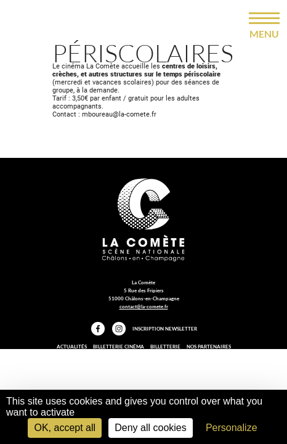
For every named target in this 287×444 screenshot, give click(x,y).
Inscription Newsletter (164, 329)
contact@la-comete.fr (143, 306)
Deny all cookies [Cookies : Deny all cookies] (151, 427)
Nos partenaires (209, 346)
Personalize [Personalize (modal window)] (231, 427)
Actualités (72, 346)
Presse (116, 355)
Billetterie (165, 346)
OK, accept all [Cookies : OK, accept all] (64, 427)
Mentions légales (155, 355)
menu (264, 33)
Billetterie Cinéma (118, 346)
